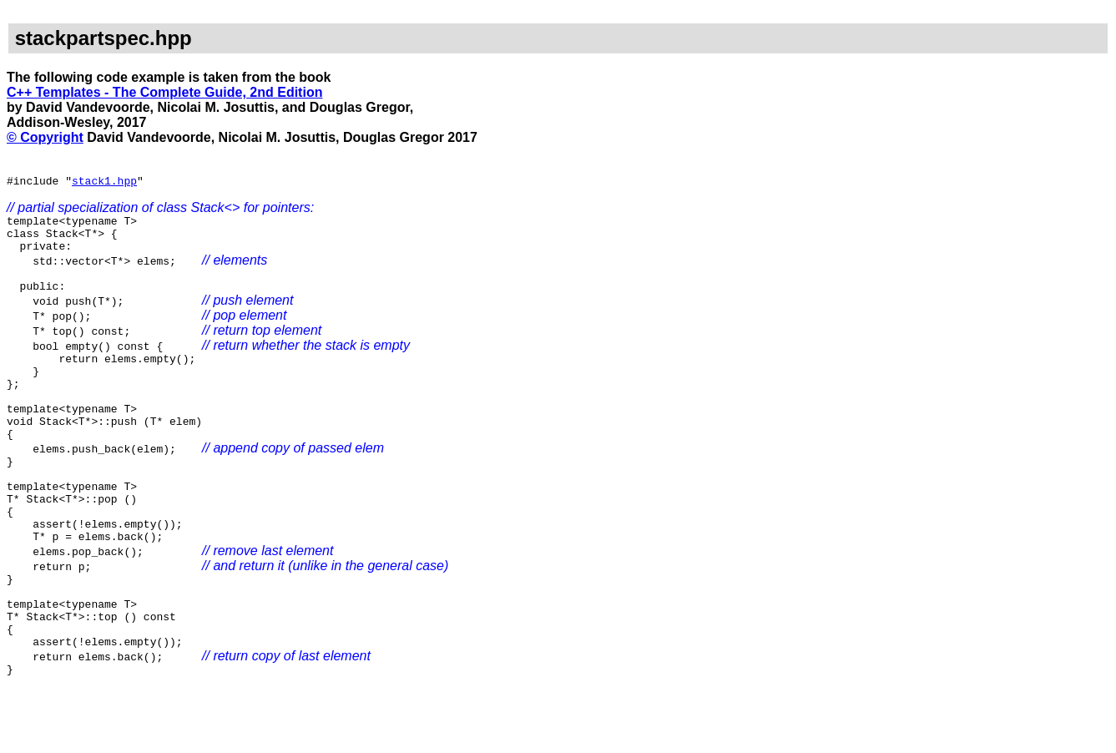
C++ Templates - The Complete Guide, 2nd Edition (164, 92)
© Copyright (45, 137)
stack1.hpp (104, 182)
